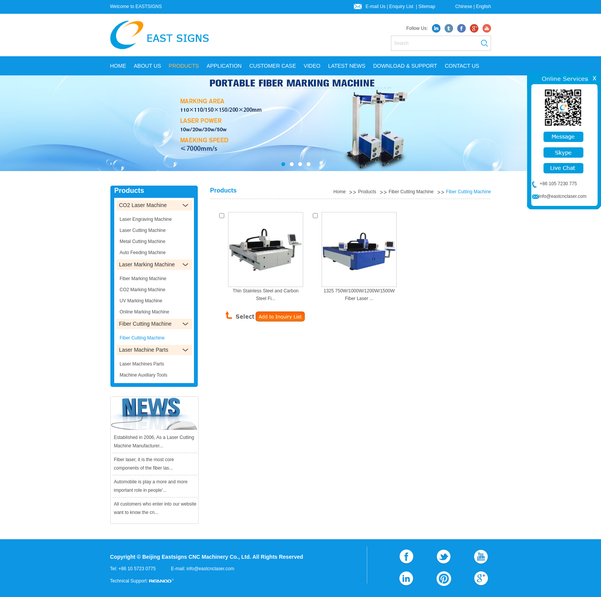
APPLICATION (224, 66)
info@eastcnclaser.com (210, 568)
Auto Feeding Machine (143, 252)
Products (367, 191)
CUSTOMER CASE (272, 66)
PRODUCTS (184, 66)
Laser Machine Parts (143, 350)
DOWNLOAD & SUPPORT (405, 66)
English (483, 6)
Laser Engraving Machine (146, 219)
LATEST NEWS (347, 66)
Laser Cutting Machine (143, 230)
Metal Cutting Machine (142, 241)
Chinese (463, 6)
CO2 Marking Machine (142, 289)
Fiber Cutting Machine (411, 191)
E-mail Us (376, 6)
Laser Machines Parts (142, 364)
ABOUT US (147, 66)
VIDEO (312, 66)
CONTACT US (462, 66)
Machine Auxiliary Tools (143, 375)
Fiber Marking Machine (143, 278)
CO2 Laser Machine (143, 205)
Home (118, 66)
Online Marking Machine (144, 312)
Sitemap (426, 6)
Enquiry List (402, 6)
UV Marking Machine (141, 300)
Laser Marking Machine (147, 264)
